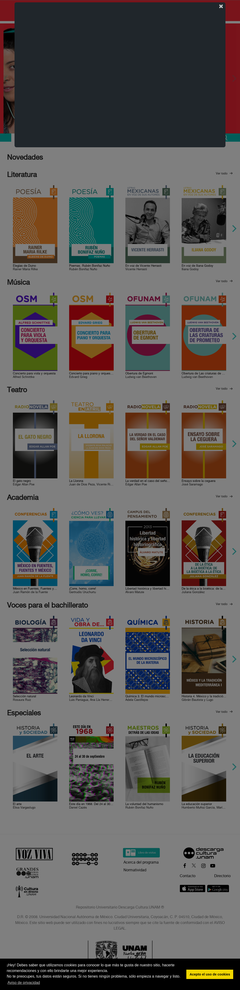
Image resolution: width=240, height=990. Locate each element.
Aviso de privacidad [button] (24, 983)
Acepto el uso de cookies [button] (210, 974)
